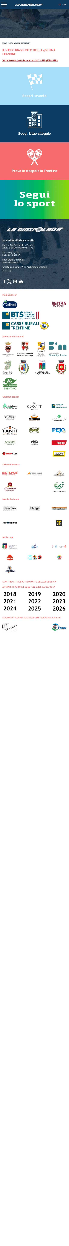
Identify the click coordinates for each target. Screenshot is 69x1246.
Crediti (6, 271)
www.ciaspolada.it (11, 262)
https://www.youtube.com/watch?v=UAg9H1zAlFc (30, 60)
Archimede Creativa (37, 267)
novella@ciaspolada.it (13, 260)
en (65, 4)
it (60, 4)
